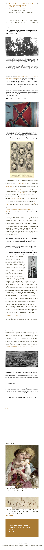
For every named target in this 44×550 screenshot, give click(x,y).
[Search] (37, 3)
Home (10, 12)
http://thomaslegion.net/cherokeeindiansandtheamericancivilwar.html (23, 72)
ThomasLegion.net (13, 100)
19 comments (12, 515)
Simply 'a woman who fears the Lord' (21, 4)
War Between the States (11, 408)
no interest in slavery (25, 131)
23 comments (12, 492)
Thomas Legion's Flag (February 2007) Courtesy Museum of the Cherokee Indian (22, 128)
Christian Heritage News (28, 12)
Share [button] (7, 405)
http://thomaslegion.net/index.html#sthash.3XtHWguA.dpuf (19, 209)
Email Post (11, 405)
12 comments (16, 531)
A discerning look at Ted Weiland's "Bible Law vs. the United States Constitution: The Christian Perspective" (22, 511)
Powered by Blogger (22, 543)
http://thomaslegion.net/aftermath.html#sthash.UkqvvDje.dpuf (20, 346)
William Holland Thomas (21, 183)
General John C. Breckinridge (23, 189)
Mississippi (36, 182)
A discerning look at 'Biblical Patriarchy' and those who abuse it (21, 489)
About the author (16, 12)
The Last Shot (13, 182)
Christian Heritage (13, 406)
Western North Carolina (16, 198)
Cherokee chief (17, 185)
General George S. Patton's (26, 192)
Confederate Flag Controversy (24, 406)
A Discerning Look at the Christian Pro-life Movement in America (21, 527)
